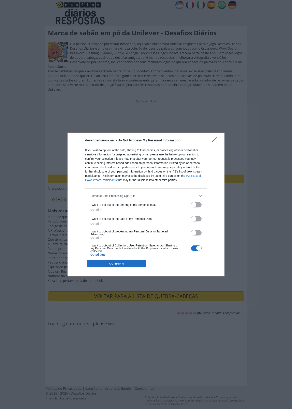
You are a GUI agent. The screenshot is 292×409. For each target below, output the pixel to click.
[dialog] (146, 204)
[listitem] (146, 196)
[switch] (196, 204)
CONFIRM (116, 263)
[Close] (216, 140)
